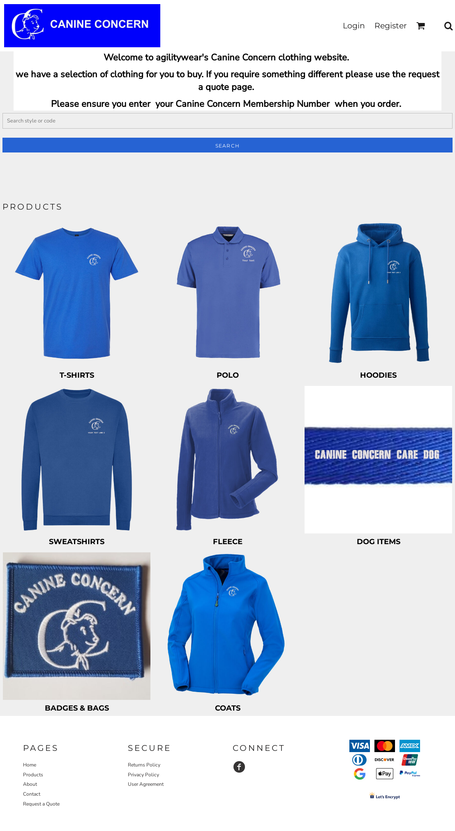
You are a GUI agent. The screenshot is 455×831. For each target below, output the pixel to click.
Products (33, 774)
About (30, 784)
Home (29, 765)
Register (390, 25)
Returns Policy (144, 765)
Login (354, 25)
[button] (420, 25)
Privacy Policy (143, 774)
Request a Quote (41, 804)
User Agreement (146, 784)
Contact (31, 794)
